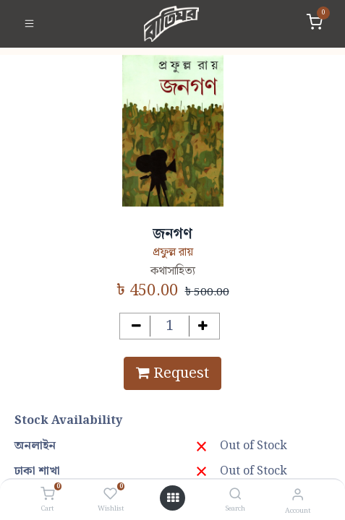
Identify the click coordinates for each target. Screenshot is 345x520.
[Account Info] (297, 495)
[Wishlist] (110, 494)
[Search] (235, 495)
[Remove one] (136, 326)
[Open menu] (173, 498)
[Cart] (47, 494)
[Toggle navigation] (29, 23)
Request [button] (172, 373)
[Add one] (203, 326)
